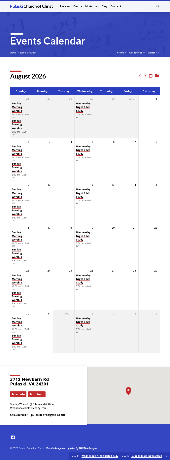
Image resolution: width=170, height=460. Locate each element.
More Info (18, 394)
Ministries (92, 6)
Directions (37, 394)
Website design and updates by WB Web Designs (71, 448)
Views (122, 52)
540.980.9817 (19, 415)
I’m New (65, 6)
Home (13, 52)
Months (154, 52)
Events (77, 6)
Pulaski (31, 6)
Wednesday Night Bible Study (83, 107)
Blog (105, 6)
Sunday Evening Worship (17, 124)
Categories (137, 52)
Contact (116, 6)
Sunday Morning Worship (17, 107)
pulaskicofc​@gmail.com (48, 415)
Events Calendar (28, 52)
